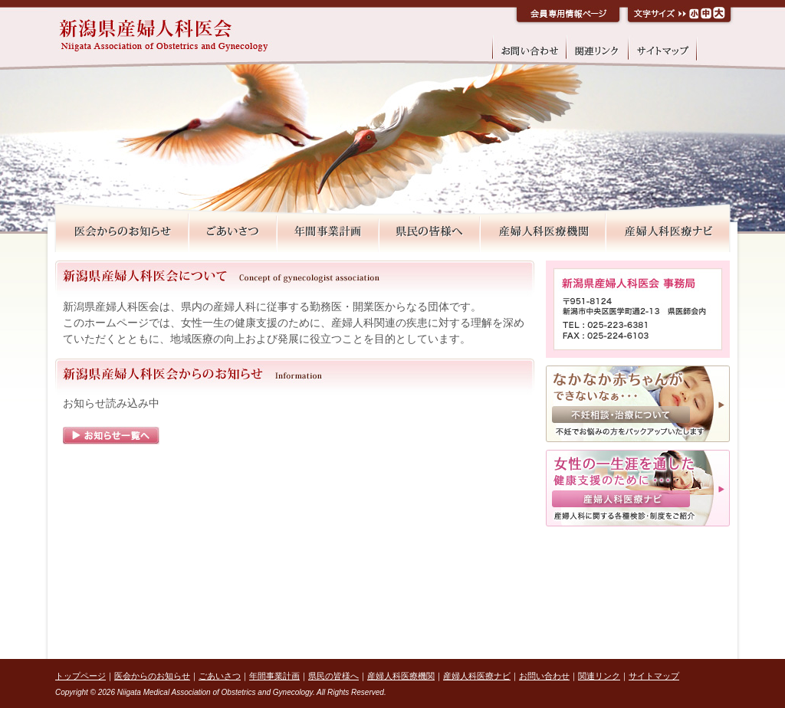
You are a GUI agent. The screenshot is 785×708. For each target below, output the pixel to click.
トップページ (80, 675)
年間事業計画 (274, 675)
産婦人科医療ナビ (477, 675)
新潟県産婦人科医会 (205, 36)
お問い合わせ (544, 675)
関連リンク (599, 675)
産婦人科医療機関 (401, 675)
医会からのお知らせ (152, 675)
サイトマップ (654, 675)
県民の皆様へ (333, 675)
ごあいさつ (220, 675)
